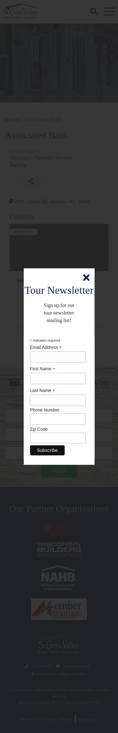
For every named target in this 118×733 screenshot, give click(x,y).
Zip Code (39, 429)
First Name (42, 369)
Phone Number (44, 410)
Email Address (46, 347)
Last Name (42, 391)
